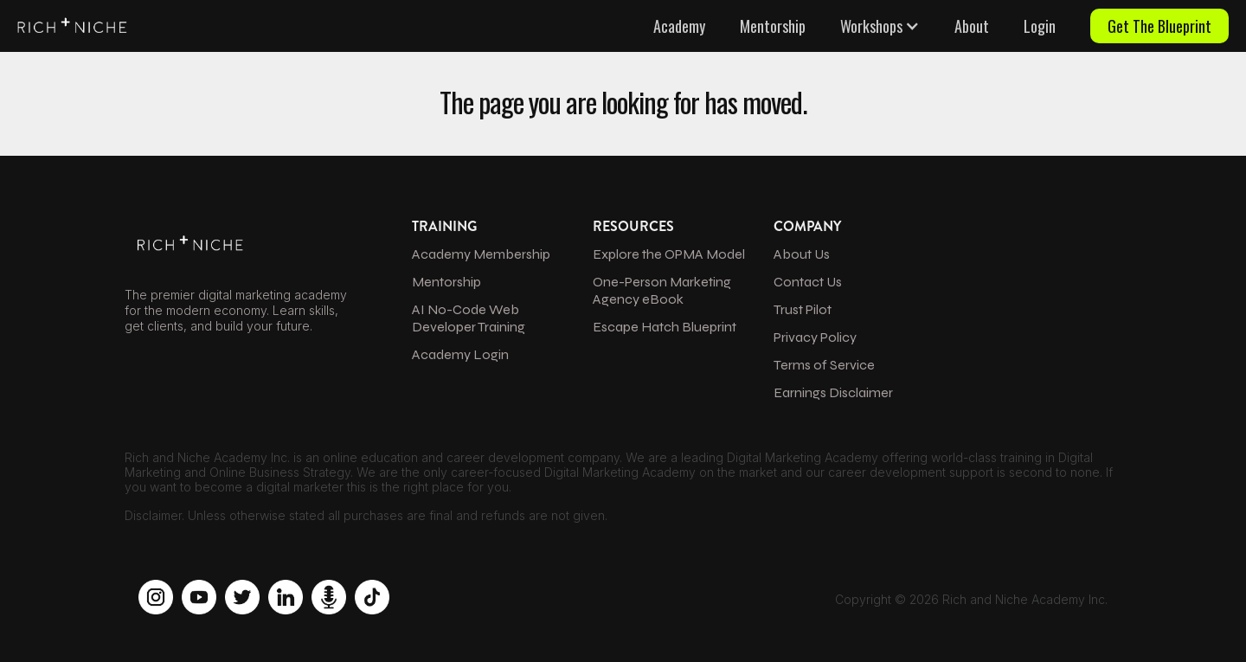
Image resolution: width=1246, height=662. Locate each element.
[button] (880, 26)
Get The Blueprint (1159, 26)
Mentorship (773, 26)
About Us (802, 254)
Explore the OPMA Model (669, 254)
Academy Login (460, 354)
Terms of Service (824, 365)
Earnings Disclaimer (833, 392)
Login (1040, 26)
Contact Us (808, 281)
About (971, 26)
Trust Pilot (803, 309)
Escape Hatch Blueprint (664, 326)
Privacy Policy (815, 337)
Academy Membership (481, 254)
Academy (679, 26)
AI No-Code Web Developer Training (468, 318)
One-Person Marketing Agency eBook (662, 290)
